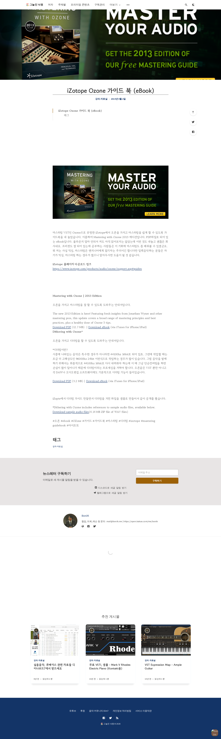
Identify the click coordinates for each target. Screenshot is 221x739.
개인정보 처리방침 (122, 710)
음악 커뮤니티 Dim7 (98, 710)
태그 (66, 115)
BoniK (85, 515)
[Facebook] (193, 131)
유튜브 (72, 710)
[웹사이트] (83, 526)
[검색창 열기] (186, 5)
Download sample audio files (71, 412)
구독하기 (157, 480)
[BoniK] (70, 521)
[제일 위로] (193, 112)
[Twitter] (193, 121)
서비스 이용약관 (143, 710)
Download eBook (99, 327)
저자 (50, 4)
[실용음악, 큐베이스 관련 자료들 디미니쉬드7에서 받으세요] (55, 673)
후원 (82, 710)
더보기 (115, 4)
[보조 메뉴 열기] (128, 5)
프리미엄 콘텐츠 (80, 4)
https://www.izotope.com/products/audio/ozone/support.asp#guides (97, 269)
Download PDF (62, 327)
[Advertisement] (110, 141)
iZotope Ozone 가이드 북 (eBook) (80, 111)
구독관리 (99, 4)
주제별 (62, 4)
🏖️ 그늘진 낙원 (34, 4)
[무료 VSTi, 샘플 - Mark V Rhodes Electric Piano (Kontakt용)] (110, 673)
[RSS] (117, 718)
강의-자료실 (101, 99)
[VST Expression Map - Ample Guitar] (166, 673)
